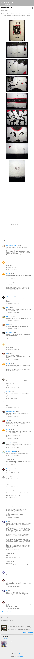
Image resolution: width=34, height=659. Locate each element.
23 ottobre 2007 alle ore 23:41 (12, 425)
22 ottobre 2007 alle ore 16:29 (12, 349)
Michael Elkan (20, 656)
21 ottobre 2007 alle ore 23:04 (12, 320)
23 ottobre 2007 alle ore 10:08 (12, 375)
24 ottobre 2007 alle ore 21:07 (12, 447)
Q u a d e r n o (9, 2)
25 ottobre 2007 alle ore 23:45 (12, 487)
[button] (32, 8)
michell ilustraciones (10, 378)
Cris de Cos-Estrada (10, 296)
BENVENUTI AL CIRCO (7, 621)
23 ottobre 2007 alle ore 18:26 (12, 387)
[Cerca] (32, 3)
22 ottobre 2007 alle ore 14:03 (12, 340)
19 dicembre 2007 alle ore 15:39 (13, 598)
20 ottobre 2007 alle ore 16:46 (12, 269)
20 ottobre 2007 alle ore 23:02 (12, 303)
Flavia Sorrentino (10, 344)
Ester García (9, 332)
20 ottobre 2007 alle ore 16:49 (12, 279)
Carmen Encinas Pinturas (11, 245)
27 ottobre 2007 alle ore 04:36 (12, 501)
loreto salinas (9, 468)
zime (7, 420)
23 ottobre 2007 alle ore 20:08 (12, 407)
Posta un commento (6, 611)
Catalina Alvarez (9, 402)
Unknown (8, 273)
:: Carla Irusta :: (9, 442)
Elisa (7, 580)
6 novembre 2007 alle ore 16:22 (13, 557)
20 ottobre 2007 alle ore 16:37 (12, 258)
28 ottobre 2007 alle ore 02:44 (12, 517)
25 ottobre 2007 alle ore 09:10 (12, 465)
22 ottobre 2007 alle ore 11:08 (12, 328)
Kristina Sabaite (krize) (11, 451)
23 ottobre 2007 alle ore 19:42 (12, 398)
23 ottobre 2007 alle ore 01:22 (12, 359)
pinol (7, 476)
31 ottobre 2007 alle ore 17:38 (12, 549)
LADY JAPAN (4, 636)
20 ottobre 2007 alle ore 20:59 (12, 293)
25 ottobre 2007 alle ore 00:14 (12, 455)
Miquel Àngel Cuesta (10, 411)
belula (7, 324)
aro (7, 521)
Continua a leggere (27, 632)
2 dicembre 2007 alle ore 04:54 (13, 568)
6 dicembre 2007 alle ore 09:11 (13, 576)
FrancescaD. (9, 262)
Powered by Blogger (17, 653)
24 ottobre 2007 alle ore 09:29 (12, 438)
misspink (8, 391)
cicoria (7, 307)
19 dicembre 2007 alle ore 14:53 (13, 586)
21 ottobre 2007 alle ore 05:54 (12, 312)
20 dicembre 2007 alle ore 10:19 (13, 608)
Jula (7, 353)
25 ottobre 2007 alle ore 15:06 (12, 472)
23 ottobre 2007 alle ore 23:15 (12, 416)
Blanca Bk (8, 316)
